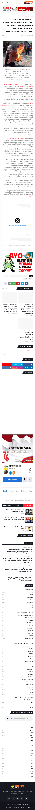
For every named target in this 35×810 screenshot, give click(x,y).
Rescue (17, 672)
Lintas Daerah (13, 276)
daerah (21, 276)
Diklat (17, 600)
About (22, 807)
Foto (17, 608)
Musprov (17, 654)
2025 (17, 728)
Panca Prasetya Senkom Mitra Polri (14, 527)
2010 (17, 766)
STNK (17, 692)
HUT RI (17, 620)
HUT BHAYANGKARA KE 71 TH (17, 613)
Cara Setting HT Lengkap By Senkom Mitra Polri (15, 510)
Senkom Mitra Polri (26, 86)
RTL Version (8, 807)
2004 (17, 771)
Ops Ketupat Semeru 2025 (17, 664)
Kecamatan (17, 631)
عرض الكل (4, 288)
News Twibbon (17, 661)
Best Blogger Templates (21, 804)
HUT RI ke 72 (17, 623)
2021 (17, 738)
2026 (17, 725)
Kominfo (17, 633)
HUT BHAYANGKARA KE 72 (17, 615)
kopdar (17, 636)
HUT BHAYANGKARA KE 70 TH (17, 610)
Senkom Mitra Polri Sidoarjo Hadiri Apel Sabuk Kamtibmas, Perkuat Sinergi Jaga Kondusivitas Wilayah (18, 569)
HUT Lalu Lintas (17, 618)
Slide (25, 278)
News (6, 276)
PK (17, 667)
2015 (17, 753)
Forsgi (17, 605)
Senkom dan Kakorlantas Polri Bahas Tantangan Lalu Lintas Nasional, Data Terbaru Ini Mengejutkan (26, 309)
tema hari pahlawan (17, 700)
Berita (22, 16)
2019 (17, 743)
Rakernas (17, 669)
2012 (17, 761)
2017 (17, 748)
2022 (17, 735)
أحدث (30, 355)
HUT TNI (17, 626)
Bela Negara (17, 590)
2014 (17, 756)
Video (17, 708)
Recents (17, 505)
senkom (17, 677)
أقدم (4, 355)
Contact (16, 807)
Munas (17, 649)
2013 (17, 758)
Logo (17, 641)
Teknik (17, 695)
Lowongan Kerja (17, 646)
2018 (17, 746)
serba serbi (17, 682)
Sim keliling (17, 685)
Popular (28, 505)
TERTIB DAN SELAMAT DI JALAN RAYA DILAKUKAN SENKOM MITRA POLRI (14, 519)
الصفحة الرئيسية (29, 16)
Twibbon (17, 705)
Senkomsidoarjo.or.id (10, 84)
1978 (17, 776)
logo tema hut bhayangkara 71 (17, 644)
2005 (17, 769)
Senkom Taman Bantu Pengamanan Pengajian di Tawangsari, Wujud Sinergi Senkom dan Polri (25, 335)
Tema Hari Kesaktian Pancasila (17, 697)
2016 (17, 751)
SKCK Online (17, 687)
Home (28, 807)
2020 (17, 741)
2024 (17, 730)
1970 (17, 779)
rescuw (30, 278)
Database (17, 597)
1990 (17, 774)
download (17, 602)
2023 (17, 733)
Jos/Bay (29, 197)
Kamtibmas (17, 628)
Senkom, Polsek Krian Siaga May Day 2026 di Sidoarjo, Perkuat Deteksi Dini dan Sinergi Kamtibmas (10, 308)
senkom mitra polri (17, 679)
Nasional (17, 656)
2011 (17, 764)
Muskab (17, 651)
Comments (7, 505)
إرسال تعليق (30, 351)
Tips (17, 703)
